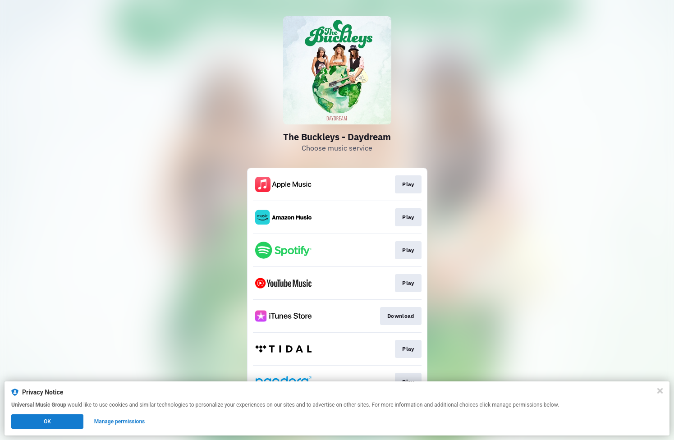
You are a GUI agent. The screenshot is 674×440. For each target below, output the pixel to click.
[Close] (660, 391)
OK (47, 421)
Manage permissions (119, 421)
